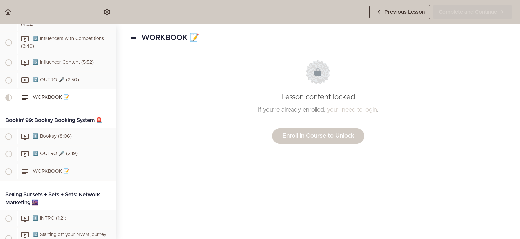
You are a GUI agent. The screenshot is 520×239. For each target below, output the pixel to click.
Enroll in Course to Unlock (318, 136)
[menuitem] (107, 12)
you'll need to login (352, 110)
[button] (8, 12)
